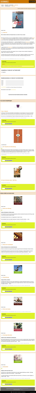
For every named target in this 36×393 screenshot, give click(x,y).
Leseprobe (3, 72)
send (4, 1)
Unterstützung (6, 277)
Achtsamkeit (5, 366)
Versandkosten (33, 8)
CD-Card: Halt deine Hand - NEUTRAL (9, 180)
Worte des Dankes (6, 309)
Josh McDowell (3, 144)
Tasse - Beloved (4, 111)
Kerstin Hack (3, 30)
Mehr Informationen (17, 390)
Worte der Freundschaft (8, 244)
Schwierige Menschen (7, 335)
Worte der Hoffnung (7, 208)
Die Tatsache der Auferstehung (9, 146)
